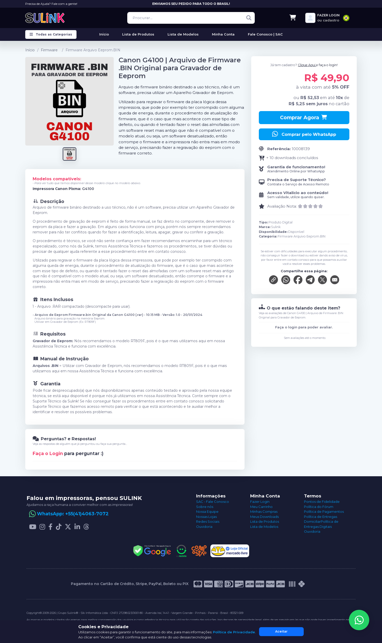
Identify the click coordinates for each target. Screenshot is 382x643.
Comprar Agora (304, 117)
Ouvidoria (204, 527)
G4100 (88, 188)
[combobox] (346, 18)
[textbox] (346, 18)
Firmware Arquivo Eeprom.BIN (93, 50)
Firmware (49, 50)
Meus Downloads (264, 517)
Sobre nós (204, 507)
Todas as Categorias (51, 34)
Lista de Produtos (264, 521)
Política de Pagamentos (324, 511)
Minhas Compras (263, 511)
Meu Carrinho (261, 507)
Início (30, 50)
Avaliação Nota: (282, 206)
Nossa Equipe (207, 511)
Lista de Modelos (264, 527)
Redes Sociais (207, 521)
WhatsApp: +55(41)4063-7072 (73, 514)
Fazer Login (260, 501)
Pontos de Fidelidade (322, 501)
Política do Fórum (318, 507)
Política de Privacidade (234, 632)
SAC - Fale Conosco (212, 501)
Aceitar (281, 631)
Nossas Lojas (206, 517)
